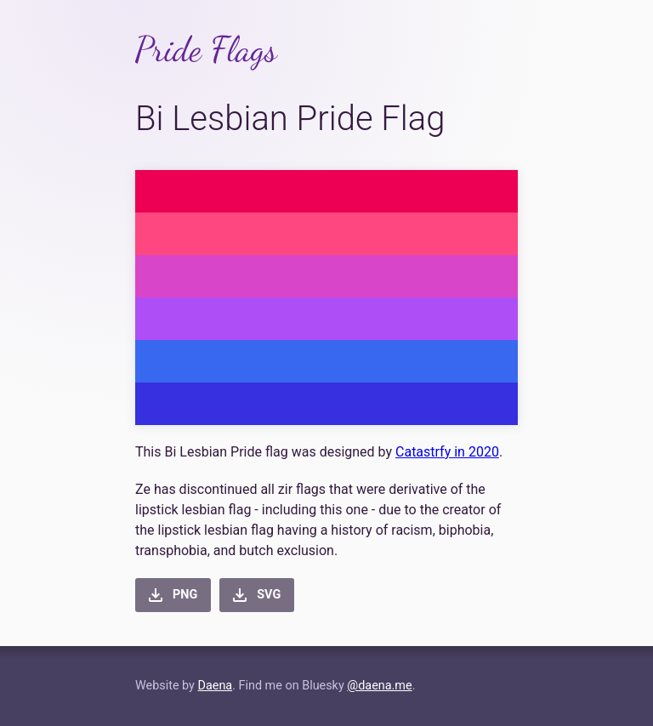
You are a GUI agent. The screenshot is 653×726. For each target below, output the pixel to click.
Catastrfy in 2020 (447, 452)
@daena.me (379, 685)
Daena (214, 685)
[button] (173, 595)
